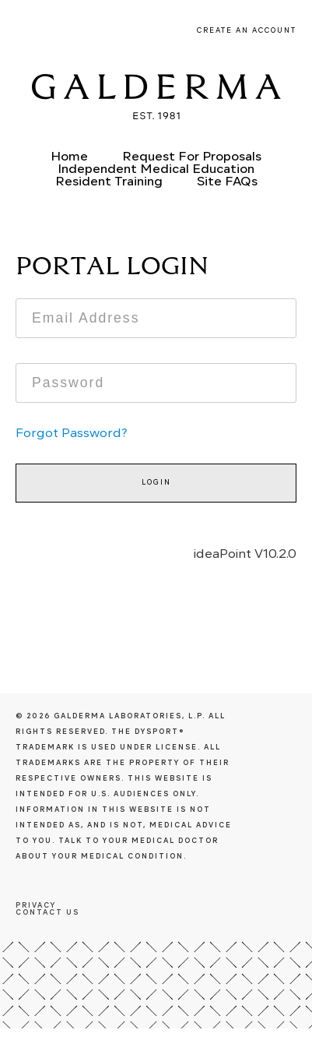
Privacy (36, 905)
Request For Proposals (191, 157)
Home (69, 157)
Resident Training (109, 182)
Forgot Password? (71, 434)
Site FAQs (227, 182)
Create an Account (246, 30)
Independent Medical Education (156, 170)
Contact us (47, 912)
